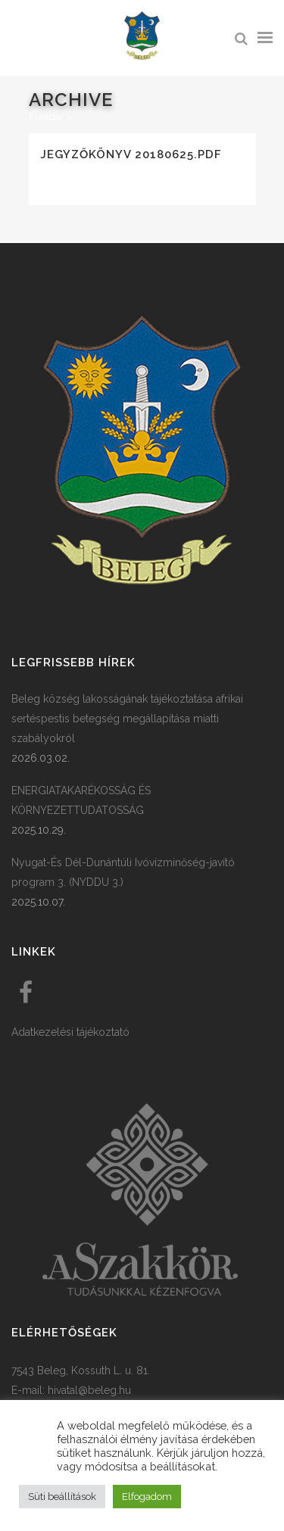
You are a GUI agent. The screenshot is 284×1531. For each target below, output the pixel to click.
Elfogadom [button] (147, 1496)
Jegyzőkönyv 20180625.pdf (131, 154)
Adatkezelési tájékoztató (70, 1032)
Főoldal (46, 117)
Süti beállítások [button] (62, 1496)
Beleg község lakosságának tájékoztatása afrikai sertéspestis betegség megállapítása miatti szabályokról (127, 718)
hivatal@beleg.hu (89, 1390)
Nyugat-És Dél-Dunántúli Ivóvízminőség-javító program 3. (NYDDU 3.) (123, 872)
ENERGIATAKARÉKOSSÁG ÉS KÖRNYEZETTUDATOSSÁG (81, 800)
